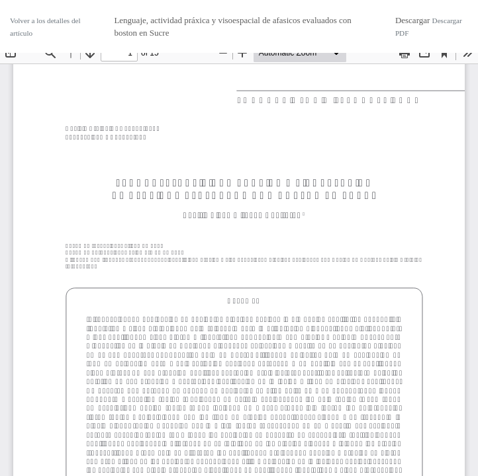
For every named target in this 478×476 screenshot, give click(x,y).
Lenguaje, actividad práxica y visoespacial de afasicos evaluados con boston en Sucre (232, 26)
